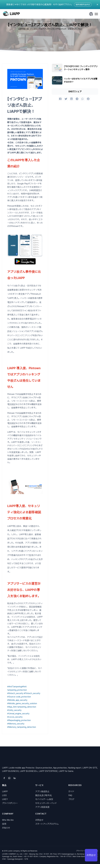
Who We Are (8, 820)
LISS (4, 795)
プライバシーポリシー (83, 851)
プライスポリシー (10, 803)
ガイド (71, 791)
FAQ (70, 795)
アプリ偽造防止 (42, 791)
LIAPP (5, 791)
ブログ (71, 799)
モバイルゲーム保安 (44, 799)
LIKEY (5, 799)
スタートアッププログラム (47, 824)
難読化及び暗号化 (43, 795)
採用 (4, 824)
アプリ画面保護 (42, 807)
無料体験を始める (83, 5)
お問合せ (39, 820)
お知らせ (6, 828)
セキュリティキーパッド (46, 803)
